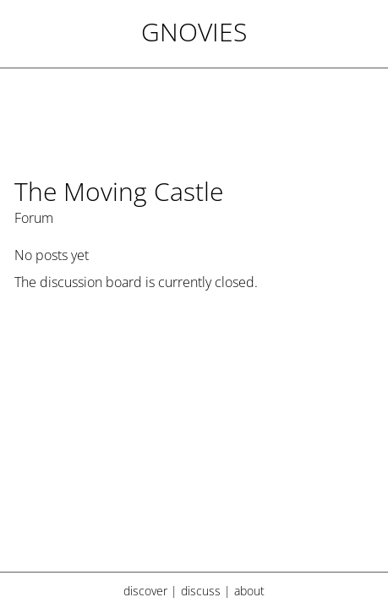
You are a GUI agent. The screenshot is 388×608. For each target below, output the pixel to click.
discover (145, 591)
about (249, 591)
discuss (201, 591)
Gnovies (194, 31)
